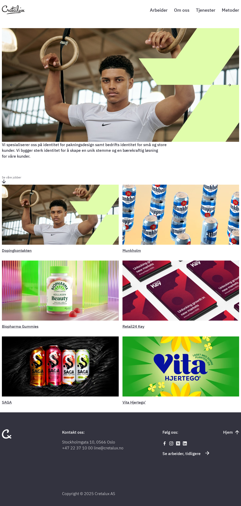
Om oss (181, 10)
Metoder (230, 10)
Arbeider (159, 10)
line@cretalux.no (108, 447)
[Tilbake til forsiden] (13, 13)
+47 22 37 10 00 (77, 447)
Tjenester (205, 10)
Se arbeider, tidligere (185, 453)
